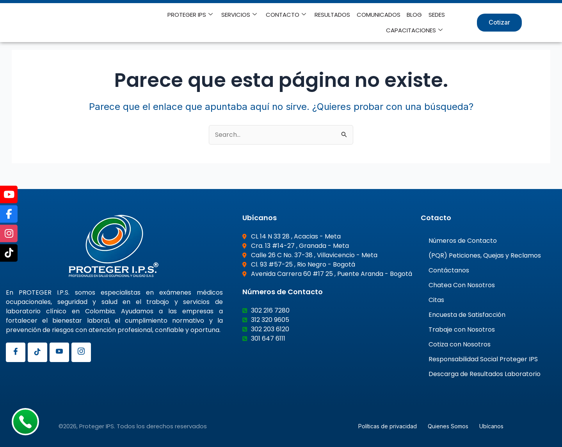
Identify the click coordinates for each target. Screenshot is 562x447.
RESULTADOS (333, 15)
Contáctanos (449, 269)
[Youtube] (59, 351)
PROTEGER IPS (191, 14)
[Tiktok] (37, 351)
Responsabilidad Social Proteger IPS (483, 358)
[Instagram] (81, 351)
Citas (436, 299)
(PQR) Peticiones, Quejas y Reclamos (485, 254)
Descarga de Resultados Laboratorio (485, 373)
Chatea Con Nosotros (462, 284)
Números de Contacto (463, 239)
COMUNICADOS (379, 15)
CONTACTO (287, 14)
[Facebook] (15, 351)
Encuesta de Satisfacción (467, 313)
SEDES (437, 15)
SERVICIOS (240, 14)
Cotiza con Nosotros (460, 343)
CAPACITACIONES (414, 30)
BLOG (414, 15)
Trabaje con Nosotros (462, 328)
